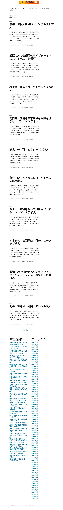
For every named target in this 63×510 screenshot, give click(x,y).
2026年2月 (35, 345)
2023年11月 (35, 402)
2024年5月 (35, 389)
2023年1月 (35, 424)
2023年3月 (35, 419)
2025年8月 (35, 357)
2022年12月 (35, 426)
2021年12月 (35, 451)
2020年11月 (35, 479)
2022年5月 (35, 441)
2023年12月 (35, 400)
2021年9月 (35, 458)
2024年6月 (35, 387)
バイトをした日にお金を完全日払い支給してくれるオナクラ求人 (18, 430)
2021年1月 (35, 475)
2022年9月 (35, 432)
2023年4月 (35, 417)
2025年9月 (35, 355)
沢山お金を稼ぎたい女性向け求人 (19, 8)
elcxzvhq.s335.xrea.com (15, 45)
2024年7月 (35, 385)
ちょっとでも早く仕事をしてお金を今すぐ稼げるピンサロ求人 (18, 360)
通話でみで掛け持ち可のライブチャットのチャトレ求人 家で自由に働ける (30, 275)
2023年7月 (35, 411)
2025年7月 (35, 360)
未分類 (31, 45)
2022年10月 (35, 430)
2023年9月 (35, 407)
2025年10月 (35, 353)
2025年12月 (35, 349)
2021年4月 (35, 468)
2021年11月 (35, 453)
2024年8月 (35, 383)
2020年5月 (35, 492)
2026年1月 (35, 347)
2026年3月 (35, 343)
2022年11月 (35, 428)
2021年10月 (35, 456)
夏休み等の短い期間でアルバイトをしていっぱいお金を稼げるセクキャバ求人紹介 (18, 440)
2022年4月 (35, 443)
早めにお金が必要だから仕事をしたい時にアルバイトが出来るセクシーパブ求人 (18, 351)
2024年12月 (35, 374)
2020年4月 (35, 494)
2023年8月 (35, 409)
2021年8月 (35, 460)
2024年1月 (35, 398)
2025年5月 (35, 364)
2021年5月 (35, 466)
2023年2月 (35, 421)
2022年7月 (35, 436)
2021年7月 (35, 462)
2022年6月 (35, 438)
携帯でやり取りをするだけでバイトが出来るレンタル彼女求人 (18, 389)
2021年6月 (35, 464)
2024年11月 (35, 377)
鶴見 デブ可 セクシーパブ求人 (29, 149)
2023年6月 (35, 413)
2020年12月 (35, 477)
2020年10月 (35, 481)
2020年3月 (35, 496)
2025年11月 (35, 351)
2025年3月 (35, 368)
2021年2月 (35, 473)
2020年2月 (35, 498)
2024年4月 (35, 392)
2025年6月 (35, 362)
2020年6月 (35, 490)
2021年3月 (35, 470)
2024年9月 (35, 381)
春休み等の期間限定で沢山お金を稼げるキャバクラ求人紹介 (18, 366)
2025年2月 (35, 370)
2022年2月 (35, 447)
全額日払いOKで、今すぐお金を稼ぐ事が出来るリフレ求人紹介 (18, 395)
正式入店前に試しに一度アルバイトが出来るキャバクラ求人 (18, 435)
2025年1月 (35, 372)
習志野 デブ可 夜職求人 (17, 402)
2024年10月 (35, 379)
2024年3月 (35, 394)
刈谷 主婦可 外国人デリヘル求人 (30, 306)
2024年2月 (35, 396)
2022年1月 (35, 449)
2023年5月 (35, 415)
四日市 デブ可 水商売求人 (18, 423)
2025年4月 (35, 366)
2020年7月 (35, 488)
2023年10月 (35, 404)
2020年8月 (35, 485)
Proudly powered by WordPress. (28, 505)
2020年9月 (35, 483)
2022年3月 (35, 445)
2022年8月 (35, 434)
